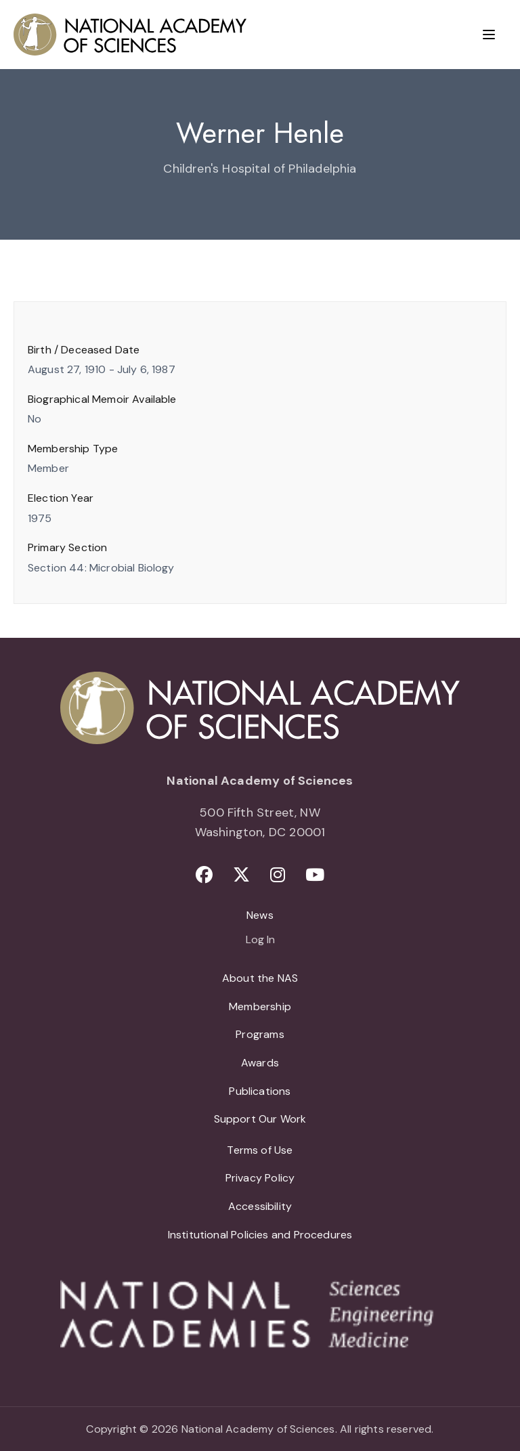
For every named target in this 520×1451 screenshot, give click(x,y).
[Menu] (488, 34)
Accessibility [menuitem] (260, 1206)
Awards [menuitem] (260, 1063)
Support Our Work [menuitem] (260, 1119)
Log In (260, 940)
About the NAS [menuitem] (260, 978)
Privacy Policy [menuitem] (260, 1178)
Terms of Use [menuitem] (259, 1150)
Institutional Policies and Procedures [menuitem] (260, 1235)
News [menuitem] (260, 915)
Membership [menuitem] (260, 1006)
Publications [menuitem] (259, 1091)
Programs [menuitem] (260, 1034)
